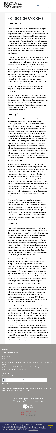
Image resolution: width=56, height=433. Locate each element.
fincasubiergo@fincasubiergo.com (15, 369)
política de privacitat (17, 384)
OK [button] (51, 427)
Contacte (5, 373)
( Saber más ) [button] (33, 430)
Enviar (51, 380)
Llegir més (6, 356)
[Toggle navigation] (51, 6)
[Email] (26, 380)
